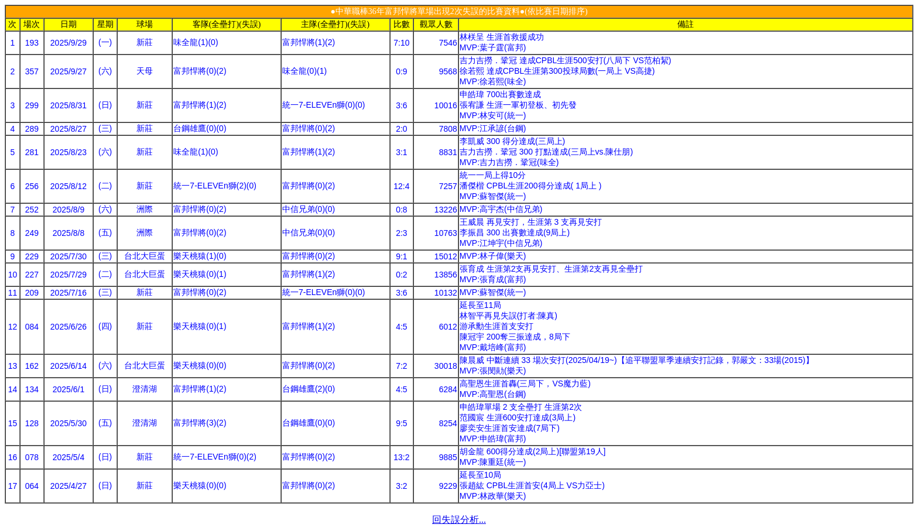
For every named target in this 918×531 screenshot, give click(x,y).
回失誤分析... (459, 520)
